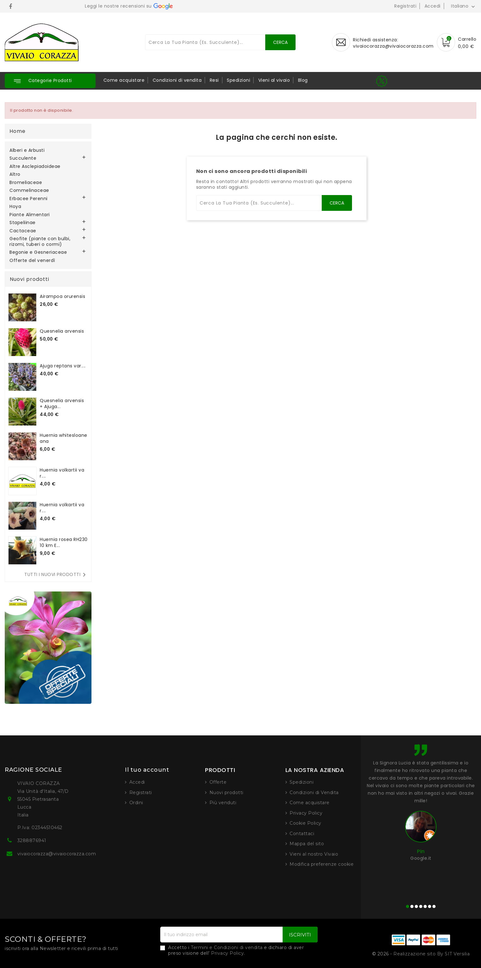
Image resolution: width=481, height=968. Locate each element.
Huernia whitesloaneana (63, 438)
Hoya (15, 207)
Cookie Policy (305, 823)
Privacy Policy (306, 813)
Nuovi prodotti (226, 792)
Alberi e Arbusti (26, 150)
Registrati (405, 6)
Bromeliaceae (25, 183)
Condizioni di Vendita (314, 792)
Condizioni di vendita (177, 80)
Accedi (433, 6)
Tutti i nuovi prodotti (56, 575)
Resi (214, 80)
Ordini (136, 802)
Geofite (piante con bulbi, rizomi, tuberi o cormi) (39, 241)
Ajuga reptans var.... (63, 366)
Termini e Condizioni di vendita (227, 947)
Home (17, 131)
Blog (303, 80)
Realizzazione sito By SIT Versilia (431, 954)
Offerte (218, 782)
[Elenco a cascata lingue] (463, 6)
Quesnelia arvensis (62, 331)
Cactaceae (22, 231)
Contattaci (302, 833)
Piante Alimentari (29, 215)
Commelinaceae (29, 190)
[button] (50, 81)
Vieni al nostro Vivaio (314, 854)
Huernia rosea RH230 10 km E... (64, 542)
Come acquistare (124, 80)
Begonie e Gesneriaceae (38, 252)
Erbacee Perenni (28, 199)
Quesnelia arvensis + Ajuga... (62, 403)
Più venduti (223, 802)
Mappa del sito (307, 843)
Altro (15, 174)
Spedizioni (238, 80)
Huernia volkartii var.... (62, 473)
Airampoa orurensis (62, 296)
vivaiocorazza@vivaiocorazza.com (393, 46)
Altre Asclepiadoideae (35, 166)
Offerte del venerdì (32, 261)
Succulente (22, 158)
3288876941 (31, 840)
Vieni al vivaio (274, 80)
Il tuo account (147, 769)
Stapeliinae (22, 223)
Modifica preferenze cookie (322, 864)
